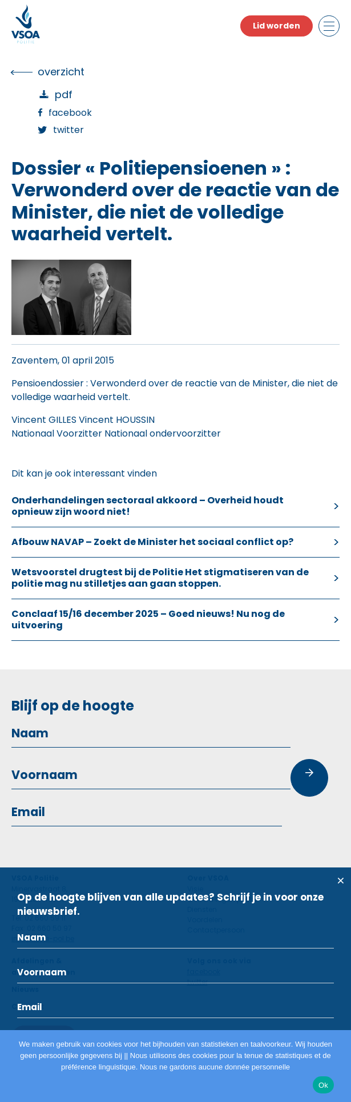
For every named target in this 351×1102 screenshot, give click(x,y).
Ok (323, 1085)
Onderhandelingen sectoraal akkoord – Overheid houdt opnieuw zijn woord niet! (147, 506)
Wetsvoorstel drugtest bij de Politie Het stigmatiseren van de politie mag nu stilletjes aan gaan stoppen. (160, 578)
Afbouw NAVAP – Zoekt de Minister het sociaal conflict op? (152, 541)
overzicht (61, 71)
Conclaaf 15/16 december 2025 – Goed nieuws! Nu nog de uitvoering (148, 619)
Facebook (70, 112)
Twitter (68, 129)
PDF (63, 94)
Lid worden (276, 25)
